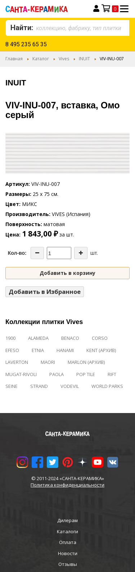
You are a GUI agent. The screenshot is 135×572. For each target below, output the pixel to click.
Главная (14, 59)
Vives (64, 59)
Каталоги (67, 531)
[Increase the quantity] (80, 253)
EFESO (12, 350)
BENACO (70, 338)
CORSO (100, 338)
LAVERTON (16, 362)
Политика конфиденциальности (67, 485)
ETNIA (38, 350)
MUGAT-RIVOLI (21, 374)
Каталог (40, 59)
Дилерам (67, 520)
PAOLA (56, 374)
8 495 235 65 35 (26, 44)
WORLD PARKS (107, 386)
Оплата (67, 542)
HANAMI (65, 350)
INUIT (84, 59)
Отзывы (67, 564)
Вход (96, 8)
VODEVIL (69, 386)
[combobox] (67, 28)
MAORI (48, 362)
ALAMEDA (38, 338)
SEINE (11, 386)
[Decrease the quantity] (37, 253)
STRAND (39, 386)
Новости (67, 553)
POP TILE (85, 374)
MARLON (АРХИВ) (86, 362)
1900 (10, 338)
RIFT (112, 374)
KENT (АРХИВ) (101, 350)
